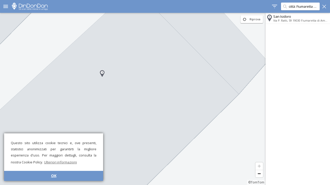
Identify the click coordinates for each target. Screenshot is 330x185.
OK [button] (53, 175)
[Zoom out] (259, 173)
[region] (133, 99)
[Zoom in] (259, 166)
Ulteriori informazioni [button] (60, 162)
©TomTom (256, 182)
